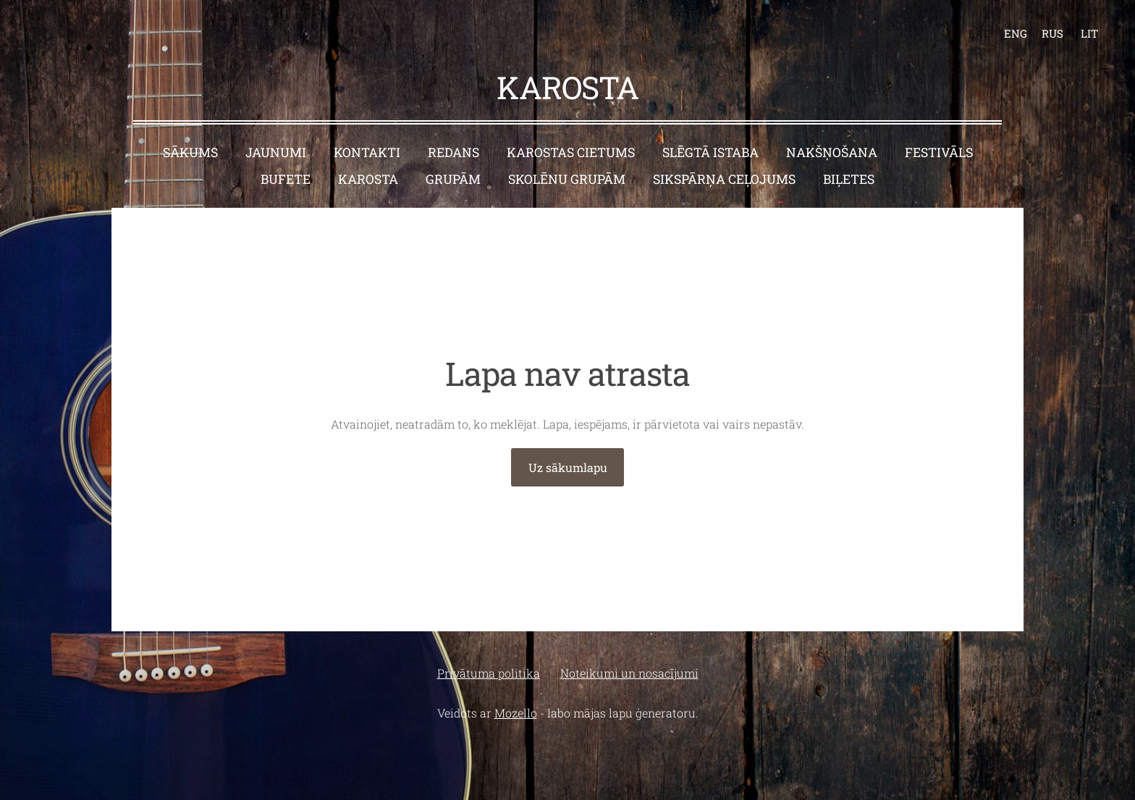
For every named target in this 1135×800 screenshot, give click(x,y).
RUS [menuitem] (1052, 33)
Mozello (515, 712)
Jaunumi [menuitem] (275, 152)
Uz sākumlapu (567, 467)
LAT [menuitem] (979, 33)
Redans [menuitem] (453, 152)
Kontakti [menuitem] (367, 152)
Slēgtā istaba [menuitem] (710, 152)
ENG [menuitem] (1015, 33)
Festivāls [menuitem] (939, 152)
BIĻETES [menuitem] (848, 179)
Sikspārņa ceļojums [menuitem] (724, 179)
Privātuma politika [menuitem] (488, 673)
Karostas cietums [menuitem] (571, 152)
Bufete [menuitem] (286, 179)
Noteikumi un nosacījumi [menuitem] (629, 673)
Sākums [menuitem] (190, 152)
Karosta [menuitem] (368, 179)
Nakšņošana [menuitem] (831, 152)
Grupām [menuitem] (453, 179)
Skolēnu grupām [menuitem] (566, 179)
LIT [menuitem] (1089, 33)
